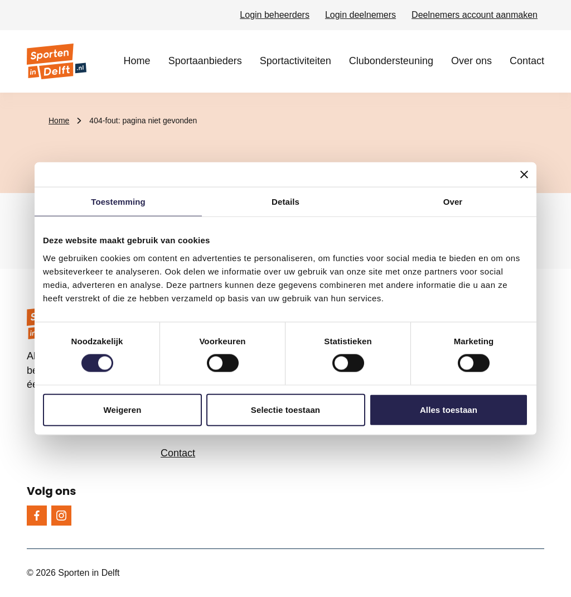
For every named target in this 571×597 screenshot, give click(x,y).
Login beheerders (274, 15)
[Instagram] (61, 515)
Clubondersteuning (391, 60)
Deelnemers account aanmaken (475, 15)
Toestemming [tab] (118, 201)
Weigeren (122, 409)
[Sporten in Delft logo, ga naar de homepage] (56, 61)
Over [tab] (453, 201)
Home (137, 60)
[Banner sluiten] (524, 175)
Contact (527, 60)
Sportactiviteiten (295, 60)
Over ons (471, 60)
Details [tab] (285, 201)
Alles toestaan (448, 409)
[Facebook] (37, 515)
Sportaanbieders (205, 60)
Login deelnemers (360, 15)
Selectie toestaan (285, 409)
